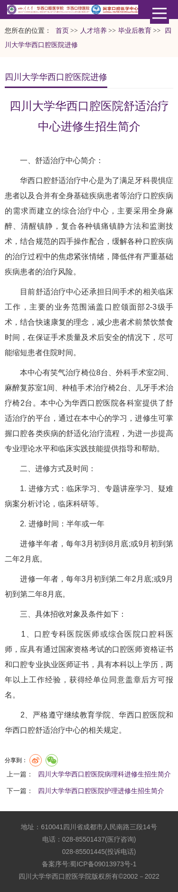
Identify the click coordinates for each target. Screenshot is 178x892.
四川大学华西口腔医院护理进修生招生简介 (101, 791)
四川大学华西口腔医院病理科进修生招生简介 (104, 774)
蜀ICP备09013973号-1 (103, 864)
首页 (62, 30)
